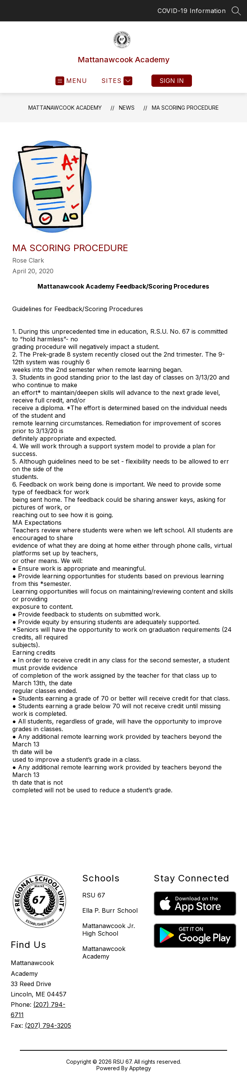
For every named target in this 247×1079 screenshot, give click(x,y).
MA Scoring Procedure (185, 107)
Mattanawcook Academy (65, 107)
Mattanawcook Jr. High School (108, 929)
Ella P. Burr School (110, 910)
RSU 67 (93, 895)
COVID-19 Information (192, 11)
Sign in (171, 80)
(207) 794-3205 (48, 1025)
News (127, 107)
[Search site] (236, 10)
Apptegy (140, 1068)
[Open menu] (71, 81)
